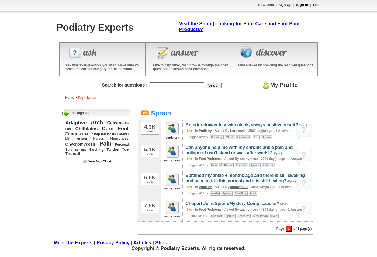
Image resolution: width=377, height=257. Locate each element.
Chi (68, 129)
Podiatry (205, 131)
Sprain (266, 137)
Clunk (230, 137)
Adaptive (76, 122)
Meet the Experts (73, 242)
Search (213, 85)
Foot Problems (210, 159)
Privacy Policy (113, 242)
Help (316, 5)
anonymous (249, 159)
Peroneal (122, 144)
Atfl (256, 137)
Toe (125, 149)
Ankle (215, 193)
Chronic (241, 165)
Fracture (243, 216)
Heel (85, 134)
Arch (97, 122)
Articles (142, 242)
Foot (123, 128)
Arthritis (268, 165)
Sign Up (285, 5)
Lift (68, 139)
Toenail (72, 154)
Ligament (243, 137)
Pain (105, 144)
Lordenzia (237, 131)
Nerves (98, 139)
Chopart (216, 216)
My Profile (279, 85)
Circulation (260, 216)
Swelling (96, 150)
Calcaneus (118, 123)
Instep (95, 134)
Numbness (119, 138)
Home (69, 98)
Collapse (226, 165)
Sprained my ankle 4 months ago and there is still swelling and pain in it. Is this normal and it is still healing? (245, 178)
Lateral (123, 134)
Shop (161, 242)
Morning (82, 139)
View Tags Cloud (99, 161)
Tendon (112, 150)
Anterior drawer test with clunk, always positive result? (241, 124)
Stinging (81, 149)
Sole (68, 150)
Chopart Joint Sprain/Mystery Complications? (232, 203)
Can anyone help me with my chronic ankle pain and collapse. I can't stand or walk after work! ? (239, 150)
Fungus (73, 134)
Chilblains (86, 128)
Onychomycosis (80, 144)
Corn (108, 128)
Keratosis (108, 134)
